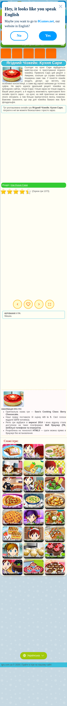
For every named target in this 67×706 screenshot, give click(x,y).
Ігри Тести (51, 53)
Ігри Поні (6, 53)
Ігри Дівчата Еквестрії (17, 53)
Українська (33, 655)
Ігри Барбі (40, 53)
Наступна (39, 304)
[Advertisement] (33, 147)
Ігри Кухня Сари (19, 185)
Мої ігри (28, 304)
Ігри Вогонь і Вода (28, 53)
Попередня (17, 304)
